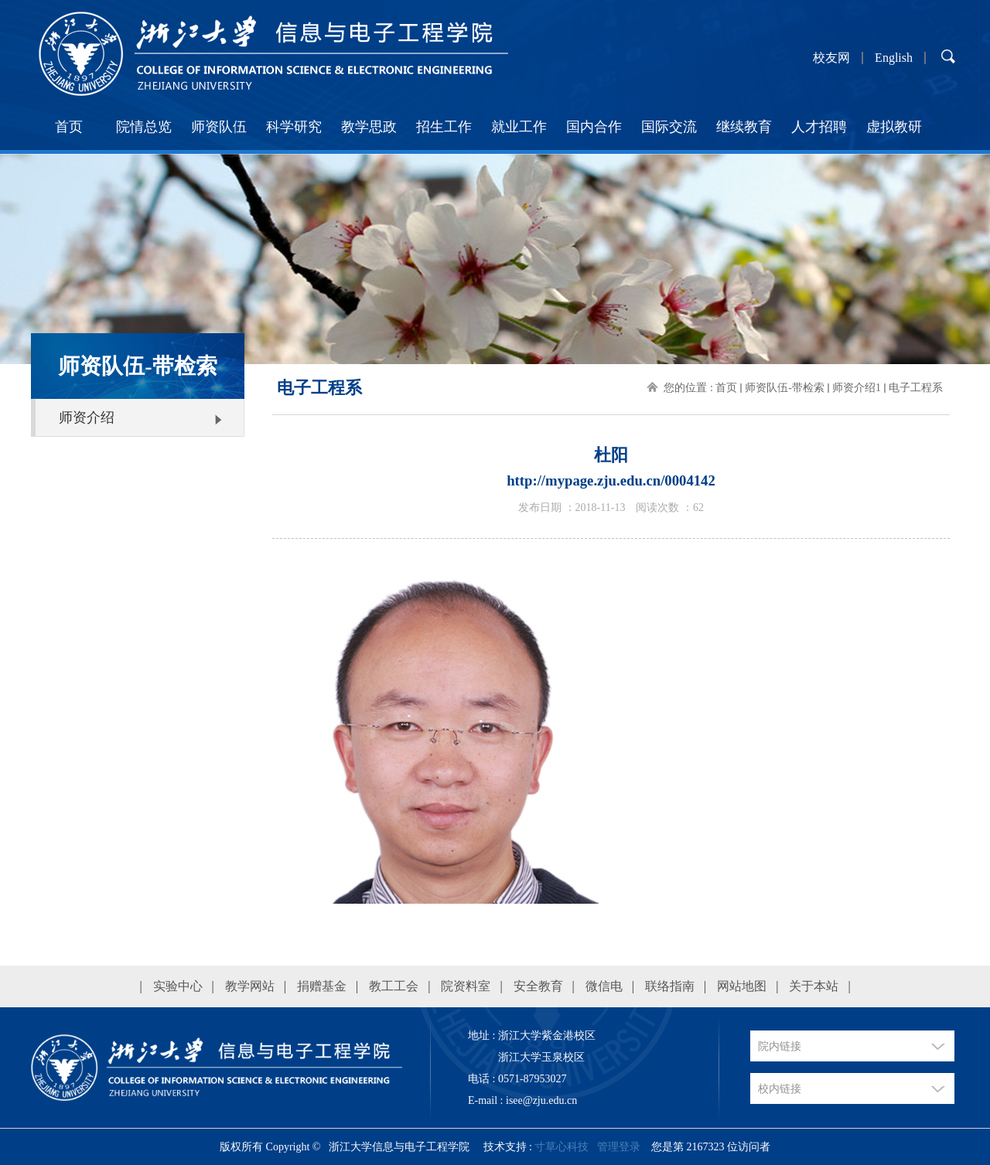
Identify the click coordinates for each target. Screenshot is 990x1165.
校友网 (831, 58)
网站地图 (741, 986)
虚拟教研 (894, 127)
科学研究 (294, 127)
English (894, 58)
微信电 (604, 986)
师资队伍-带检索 (784, 387)
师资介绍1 (856, 387)
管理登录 (618, 1147)
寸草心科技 (561, 1147)
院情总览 (144, 127)
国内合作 (594, 127)
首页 (69, 127)
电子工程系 (916, 387)
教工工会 (393, 986)
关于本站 (813, 986)
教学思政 (369, 127)
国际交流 (669, 127)
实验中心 (178, 986)
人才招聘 (819, 127)
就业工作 (519, 127)
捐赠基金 (321, 986)
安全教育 (538, 986)
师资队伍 (219, 127)
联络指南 (670, 986)
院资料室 (465, 986)
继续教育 (744, 127)
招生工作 (444, 127)
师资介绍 (86, 417)
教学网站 (250, 986)
